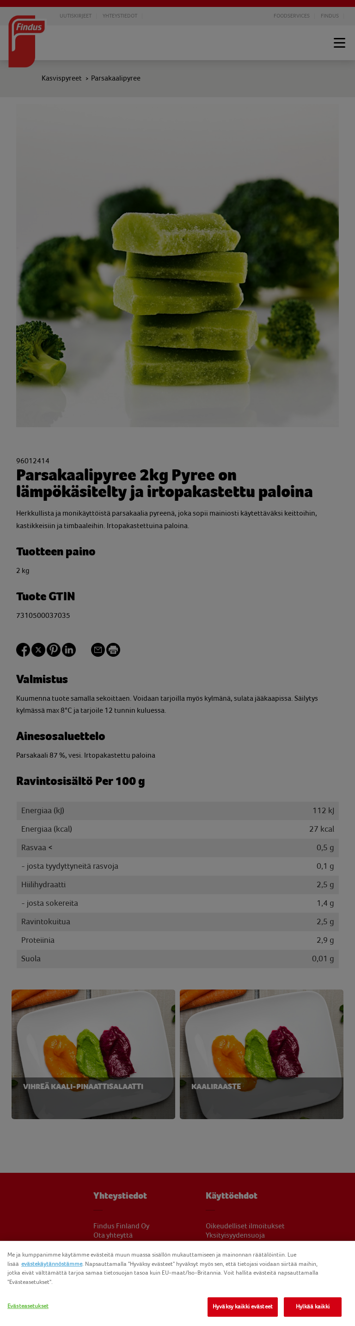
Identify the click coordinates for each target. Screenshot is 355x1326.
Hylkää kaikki (313, 1306)
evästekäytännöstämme (51, 1264)
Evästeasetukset (28, 1306)
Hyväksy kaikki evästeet (243, 1306)
